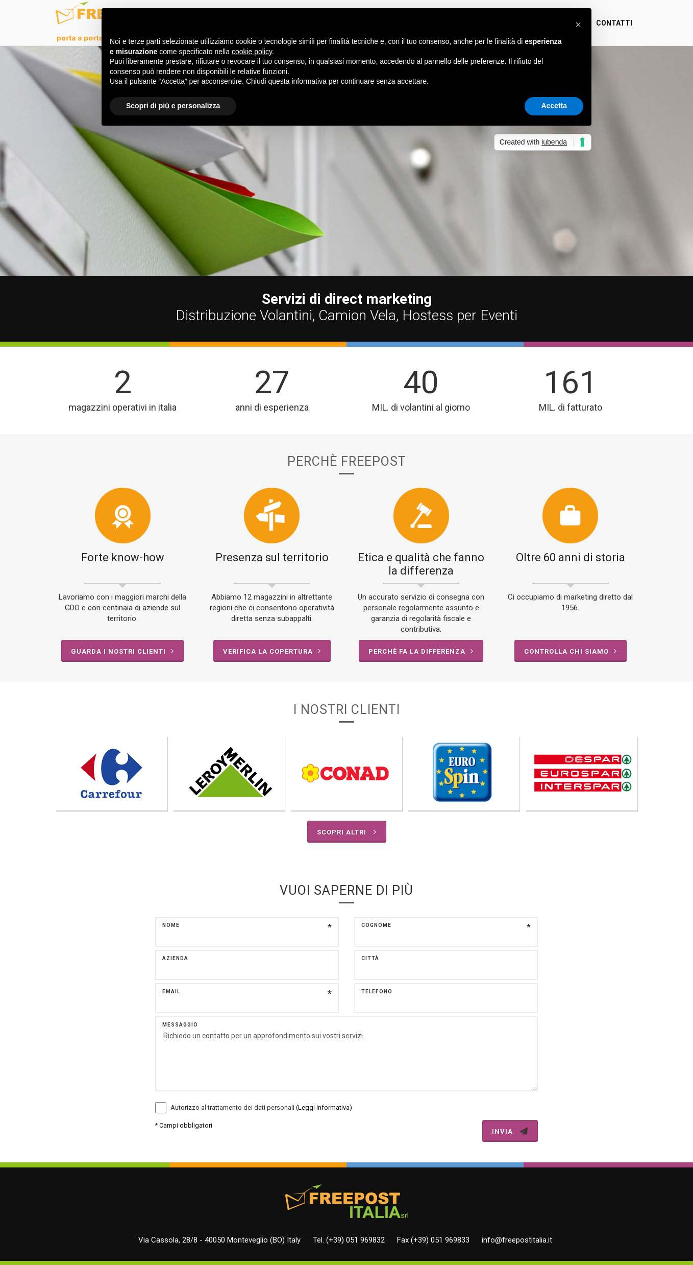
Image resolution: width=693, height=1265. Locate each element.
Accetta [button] (554, 106)
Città (370, 958)
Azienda (175, 958)
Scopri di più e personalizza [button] (173, 106)
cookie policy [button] (252, 51)
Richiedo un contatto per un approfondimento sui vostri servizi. (346, 1053)
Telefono (376, 991)
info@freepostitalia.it (517, 1240)
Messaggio (180, 1025)
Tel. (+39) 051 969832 (349, 1240)
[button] (578, 24)
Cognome (376, 925)
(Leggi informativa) (324, 1107)
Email (171, 991)
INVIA (510, 1131)
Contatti (614, 23)
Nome (171, 925)
